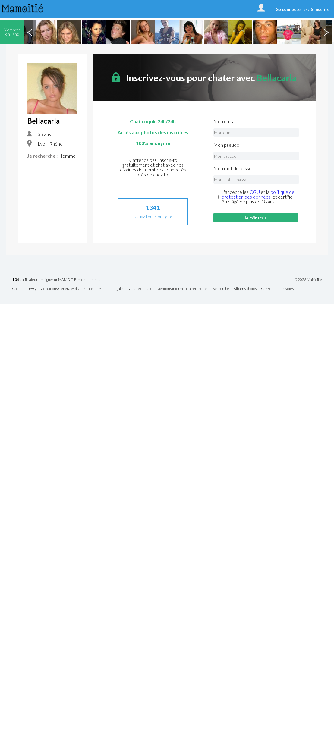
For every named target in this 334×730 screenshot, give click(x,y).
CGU (255, 192)
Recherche (221, 289)
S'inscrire (320, 9)
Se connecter (289, 9)
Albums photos (245, 289)
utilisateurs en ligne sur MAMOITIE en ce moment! (56, 280)
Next (326, 32)
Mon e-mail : (225, 121)
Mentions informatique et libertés (182, 289)
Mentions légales (111, 289)
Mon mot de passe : (233, 168)
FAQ (32, 289)
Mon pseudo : (227, 145)
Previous (30, 32)
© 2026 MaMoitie (308, 280)
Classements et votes (277, 289)
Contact (18, 289)
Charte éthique (140, 289)
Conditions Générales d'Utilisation (67, 289)
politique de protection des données (258, 194)
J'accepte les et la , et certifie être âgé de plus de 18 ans (258, 197)
